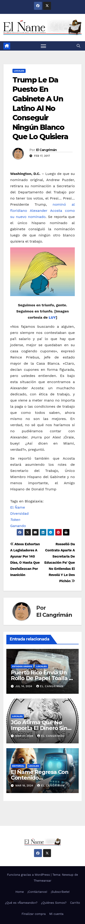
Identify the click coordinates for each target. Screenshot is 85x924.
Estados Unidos (22, 666)
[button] (78, 46)
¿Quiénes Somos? (53, 902)
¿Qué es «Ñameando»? (21, 902)
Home (19, 891)
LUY (52, 317)
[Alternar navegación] (44, 46)
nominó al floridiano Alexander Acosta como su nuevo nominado (42, 210)
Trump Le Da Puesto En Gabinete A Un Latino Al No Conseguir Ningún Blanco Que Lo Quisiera (40, 108)
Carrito (75, 902)
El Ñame (17, 507)
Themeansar (42, 880)
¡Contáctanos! (37, 891)
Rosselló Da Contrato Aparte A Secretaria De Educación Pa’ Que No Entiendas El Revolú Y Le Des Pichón (59, 562)
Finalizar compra (34, 914)
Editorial (18, 766)
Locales (19, 70)
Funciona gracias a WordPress (29, 874)
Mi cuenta (56, 914)
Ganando (18, 526)
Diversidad (19, 513)
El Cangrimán (46, 150)
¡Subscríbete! (60, 891)
